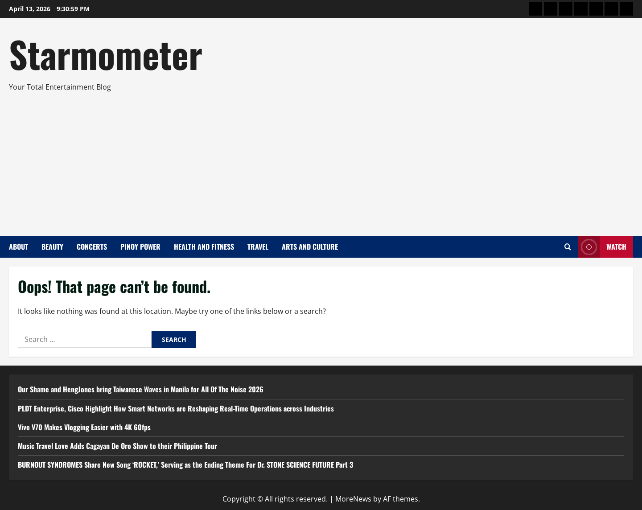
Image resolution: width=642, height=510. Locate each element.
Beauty (52, 246)
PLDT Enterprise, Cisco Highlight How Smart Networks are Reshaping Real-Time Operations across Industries (176, 408)
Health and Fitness (204, 246)
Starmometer (105, 53)
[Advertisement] (318, 160)
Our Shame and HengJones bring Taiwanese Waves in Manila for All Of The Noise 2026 (140, 389)
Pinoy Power (140, 246)
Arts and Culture (310, 246)
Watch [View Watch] (602, 247)
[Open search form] (567, 246)
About (18, 246)
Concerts (92, 246)
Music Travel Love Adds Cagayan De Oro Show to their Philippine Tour (117, 445)
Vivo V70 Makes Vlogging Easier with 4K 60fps (84, 427)
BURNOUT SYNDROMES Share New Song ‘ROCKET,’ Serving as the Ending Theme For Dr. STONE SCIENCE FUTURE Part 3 (185, 464)
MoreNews (353, 499)
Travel (257, 246)
